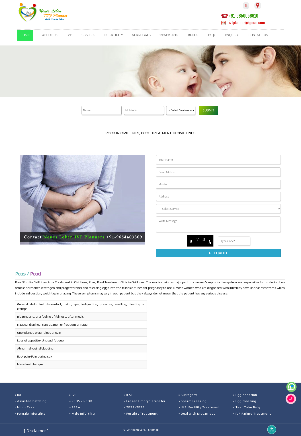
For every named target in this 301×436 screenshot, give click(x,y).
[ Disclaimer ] (36, 430)
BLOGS (193, 35)
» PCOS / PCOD (80, 401)
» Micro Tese (25, 407)
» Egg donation (245, 395)
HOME (25, 35)
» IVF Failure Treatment (252, 413)
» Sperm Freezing (192, 401)
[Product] (180, 110)
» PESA (74, 407)
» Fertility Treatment (141, 413)
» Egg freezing (244, 401)
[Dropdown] (218, 208)
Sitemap (153, 429)
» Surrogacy (187, 395)
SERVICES (88, 35)
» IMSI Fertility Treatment (199, 407)
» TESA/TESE (134, 407)
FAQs (211, 35)
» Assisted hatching (31, 401)
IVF (69, 35)
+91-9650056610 (239, 16)
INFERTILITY (113, 35)
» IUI (18, 395)
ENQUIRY (232, 35)
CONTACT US (258, 35)
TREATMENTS (168, 35)
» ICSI (128, 395)
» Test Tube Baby (247, 407)
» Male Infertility (82, 413)
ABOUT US (49, 35)
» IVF (73, 395)
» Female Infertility (30, 413)
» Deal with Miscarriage (197, 413)
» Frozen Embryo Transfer (145, 401)
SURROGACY (141, 35)
